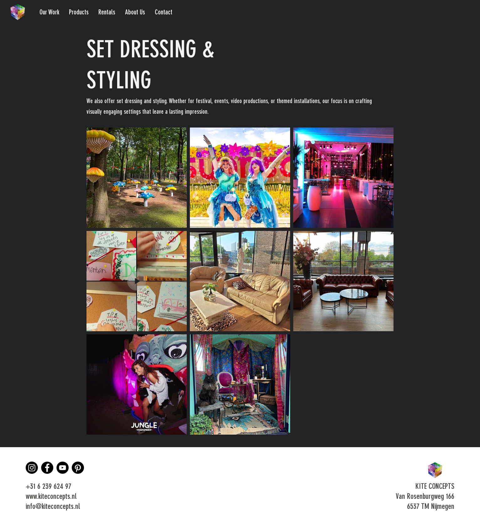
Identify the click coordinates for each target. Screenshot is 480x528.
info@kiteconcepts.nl (53, 507)
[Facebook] (47, 468)
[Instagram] (32, 468)
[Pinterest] (78, 468)
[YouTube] (62, 468)
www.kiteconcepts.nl (51, 497)
